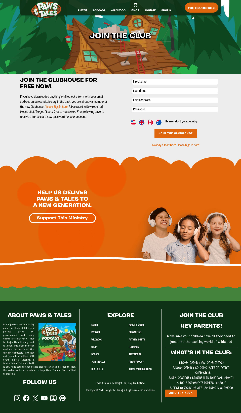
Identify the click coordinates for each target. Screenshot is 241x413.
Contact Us (97, 369)
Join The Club (98, 362)
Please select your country (181, 121)
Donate (95, 354)
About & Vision (136, 325)
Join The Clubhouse (176, 133)
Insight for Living (114, 390)
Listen (94, 325)
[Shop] (135, 9)
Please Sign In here (56, 107)
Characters (135, 332)
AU (158, 122)
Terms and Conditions (140, 369)
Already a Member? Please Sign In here (175, 145)
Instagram (17, 398)
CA (150, 122)
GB (141, 122)
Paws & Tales (47, 10)
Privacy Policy (136, 362)
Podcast (95, 332)
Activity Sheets (137, 339)
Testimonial (135, 354)
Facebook (26, 398)
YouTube (44, 398)
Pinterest (62, 398)
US (133, 122)
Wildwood (96, 339)
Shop (93, 347)
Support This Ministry (62, 218)
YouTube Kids (53, 398)
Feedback (134, 347)
